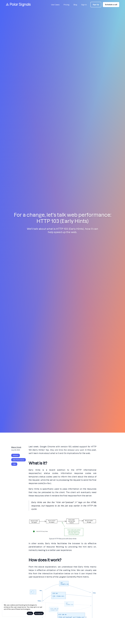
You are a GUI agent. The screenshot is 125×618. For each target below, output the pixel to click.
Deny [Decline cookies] (30, 613)
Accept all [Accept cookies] (38, 613)
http (14, 464)
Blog (75, 4)
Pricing (66, 4)
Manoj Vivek (16, 447)
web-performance (18, 460)
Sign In (84, 4)
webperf (15, 455)
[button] (62, 525)
